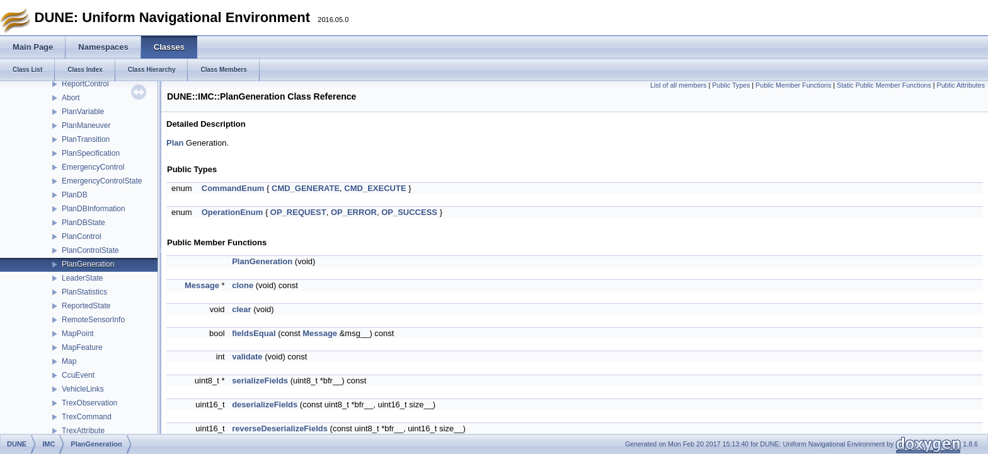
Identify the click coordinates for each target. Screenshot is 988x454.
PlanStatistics (84, 292)
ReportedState (86, 305)
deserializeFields (264, 404)
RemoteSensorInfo (93, 319)
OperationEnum (232, 212)
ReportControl (85, 83)
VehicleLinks (83, 389)
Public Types (731, 85)
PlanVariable (83, 111)
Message (202, 285)
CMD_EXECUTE (375, 188)
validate (247, 356)
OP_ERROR (354, 212)
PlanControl (81, 236)
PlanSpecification (91, 153)
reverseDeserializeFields (280, 428)
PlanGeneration (88, 264)
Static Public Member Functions (884, 85)
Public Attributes (961, 85)
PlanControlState (90, 250)
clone (242, 285)
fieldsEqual (253, 333)
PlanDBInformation (93, 208)
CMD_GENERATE (306, 188)
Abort (71, 97)
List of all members (678, 85)
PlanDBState (83, 222)
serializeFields (260, 380)
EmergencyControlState (102, 181)
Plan (174, 143)
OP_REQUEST (298, 212)
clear (241, 309)
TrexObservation (89, 403)
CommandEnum (233, 188)
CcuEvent (78, 375)
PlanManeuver (86, 125)
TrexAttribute (83, 430)
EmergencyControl (93, 167)
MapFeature (82, 347)
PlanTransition (86, 139)
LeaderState (82, 278)
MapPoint (78, 333)
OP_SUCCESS (409, 212)
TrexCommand (87, 416)
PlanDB (75, 194)
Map (69, 361)
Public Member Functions (793, 85)
